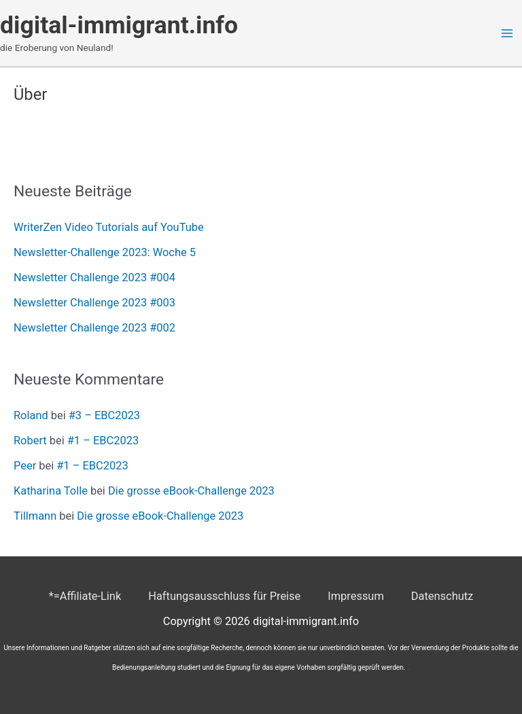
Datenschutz (442, 596)
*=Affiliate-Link (85, 596)
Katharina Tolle (51, 490)
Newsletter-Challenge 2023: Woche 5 (105, 252)
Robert (30, 440)
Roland (31, 415)
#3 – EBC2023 (104, 415)
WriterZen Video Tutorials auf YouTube (109, 227)
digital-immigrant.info (119, 25)
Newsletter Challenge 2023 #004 (94, 277)
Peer (25, 465)
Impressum (356, 596)
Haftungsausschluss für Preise (224, 596)
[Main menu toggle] (506, 33)
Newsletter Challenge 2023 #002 (94, 327)
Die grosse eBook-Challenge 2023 (191, 490)
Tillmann (35, 516)
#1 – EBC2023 (103, 440)
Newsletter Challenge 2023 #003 (94, 302)
